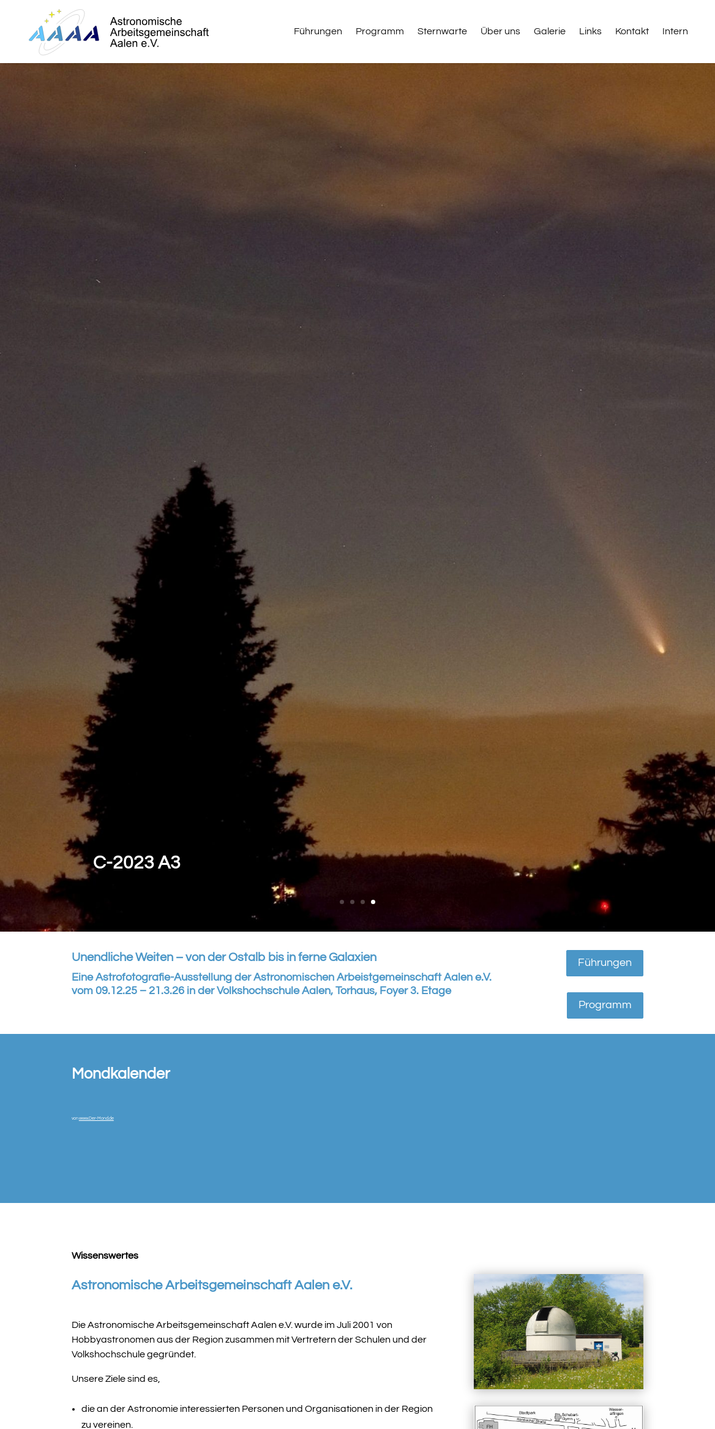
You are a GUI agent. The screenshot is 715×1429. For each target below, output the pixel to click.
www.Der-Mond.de (96, 1118)
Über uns (500, 31)
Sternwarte (442, 31)
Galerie (550, 31)
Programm (380, 31)
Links (590, 31)
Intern (675, 31)
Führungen (318, 31)
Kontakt (632, 31)
